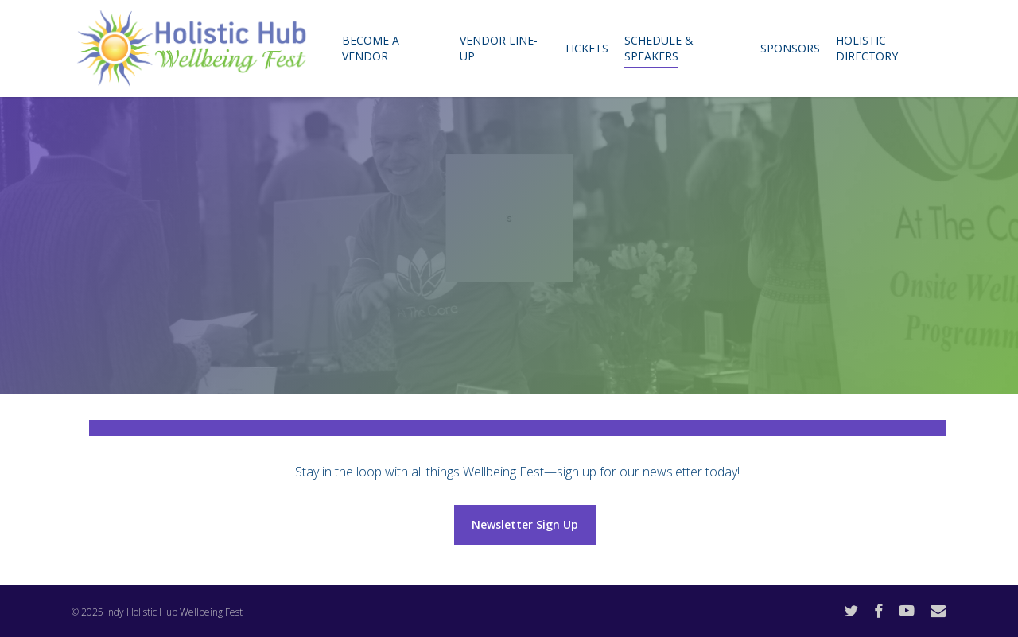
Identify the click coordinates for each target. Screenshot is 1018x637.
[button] (525, 525)
